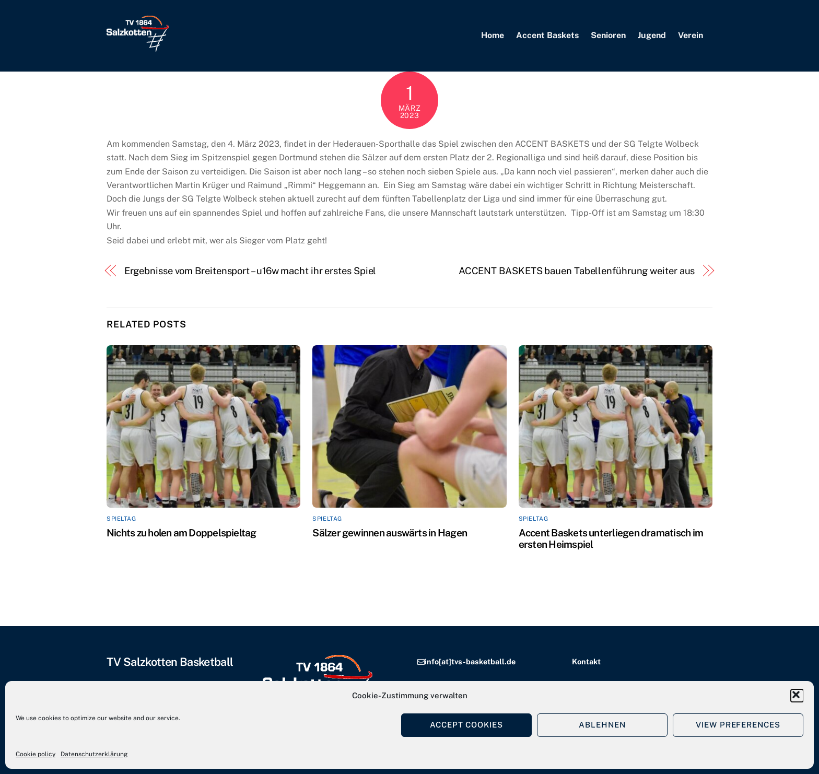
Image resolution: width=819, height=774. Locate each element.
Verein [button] (690, 35)
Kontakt (586, 661)
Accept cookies (467, 724)
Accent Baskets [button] (547, 35)
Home (492, 35)
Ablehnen (602, 724)
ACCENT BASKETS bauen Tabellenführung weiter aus (577, 270)
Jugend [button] (652, 35)
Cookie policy (35, 754)
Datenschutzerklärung (94, 754)
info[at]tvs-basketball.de (470, 661)
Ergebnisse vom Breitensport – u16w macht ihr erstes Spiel (250, 270)
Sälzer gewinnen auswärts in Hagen (389, 532)
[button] (797, 695)
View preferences (738, 724)
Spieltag (121, 518)
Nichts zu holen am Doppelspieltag (181, 532)
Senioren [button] (608, 35)
